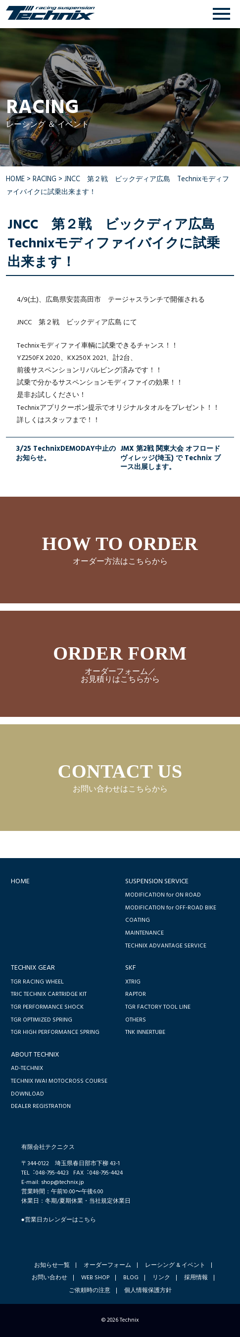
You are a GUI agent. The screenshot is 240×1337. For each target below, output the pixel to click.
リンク (161, 1278)
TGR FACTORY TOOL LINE (158, 1007)
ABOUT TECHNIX (35, 1055)
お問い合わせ (49, 1278)
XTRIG (133, 981)
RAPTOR (135, 994)
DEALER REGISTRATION (41, 1106)
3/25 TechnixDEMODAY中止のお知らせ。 (66, 454)
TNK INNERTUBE (145, 1032)
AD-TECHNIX (27, 1068)
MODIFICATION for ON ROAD (163, 895)
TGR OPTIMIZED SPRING (41, 1019)
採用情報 (196, 1278)
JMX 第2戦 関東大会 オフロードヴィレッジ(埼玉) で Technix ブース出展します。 (170, 459)
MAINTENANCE (144, 933)
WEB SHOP (95, 1278)
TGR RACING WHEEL (37, 981)
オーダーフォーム (107, 1265)
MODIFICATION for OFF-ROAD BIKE (170, 907)
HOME (15, 179)
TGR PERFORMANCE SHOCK (47, 1007)
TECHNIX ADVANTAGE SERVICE (165, 945)
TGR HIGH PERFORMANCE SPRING (55, 1032)
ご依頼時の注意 (89, 1291)
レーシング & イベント (175, 1265)
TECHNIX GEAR (33, 968)
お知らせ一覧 (52, 1265)
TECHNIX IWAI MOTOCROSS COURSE (59, 1081)
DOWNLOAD (27, 1094)
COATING (137, 920)
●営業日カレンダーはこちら (58, 1219)
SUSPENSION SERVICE (157, 881)
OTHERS (135, 1019)
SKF (130, 968)
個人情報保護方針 (148, 1291)
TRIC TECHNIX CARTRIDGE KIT (49, 994)
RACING (44, 179)
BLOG (131, 1278)
